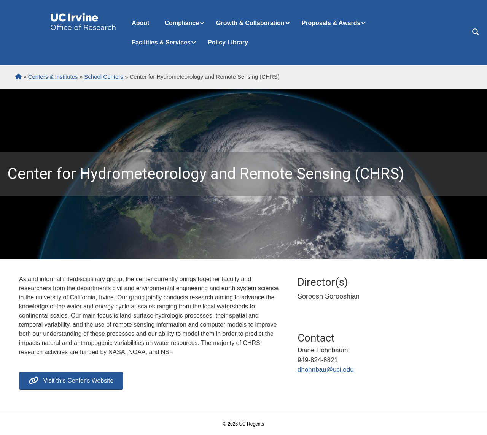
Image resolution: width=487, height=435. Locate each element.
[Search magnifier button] (475, 32)
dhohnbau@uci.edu (326, 369)
